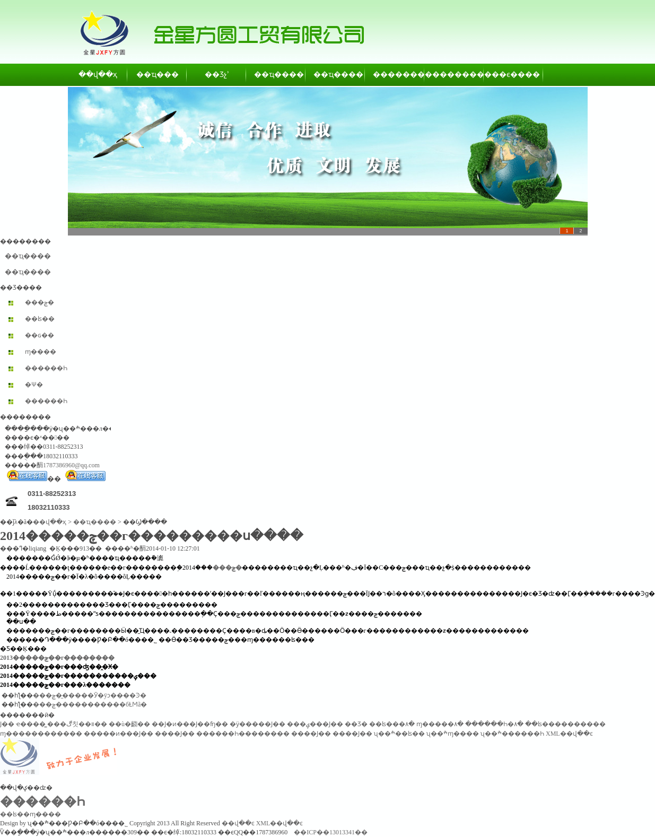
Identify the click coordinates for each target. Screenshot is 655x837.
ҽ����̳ (31, 724)
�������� (395, 75)
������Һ (46, 368)
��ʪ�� (40, 318)
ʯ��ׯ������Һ (512, 733)
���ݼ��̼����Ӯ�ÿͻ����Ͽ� (89, 695)
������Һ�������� (243, 733)
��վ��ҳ (97, 75)
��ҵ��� (157, 75)
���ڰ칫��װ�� (77, 724)
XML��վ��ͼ (569, 733)
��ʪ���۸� (392, 724)
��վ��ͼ (238, 823)
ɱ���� (40, 351)
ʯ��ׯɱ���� (452, 733)
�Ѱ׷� (34, 384)
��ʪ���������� (565, 724)
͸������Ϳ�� (7, 724)
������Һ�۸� (494, 724)
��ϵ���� (514, 75)
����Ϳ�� (175, 733)
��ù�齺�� (129, 724)
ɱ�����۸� (440, 724)
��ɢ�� (39, 335)
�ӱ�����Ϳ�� (257, 724)
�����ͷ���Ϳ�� (118, 733)
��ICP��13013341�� (331, 832)
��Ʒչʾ (217, 75)
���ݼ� (39, 302)
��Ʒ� (356, 724)
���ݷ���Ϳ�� (315, 724)
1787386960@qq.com (71, 465)
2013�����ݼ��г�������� (57, 657)
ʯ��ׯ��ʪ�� (399, 733)
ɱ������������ (41, 733)
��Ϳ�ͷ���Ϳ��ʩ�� (190, 724)
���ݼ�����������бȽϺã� (90, 704)
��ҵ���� (276, 75)
